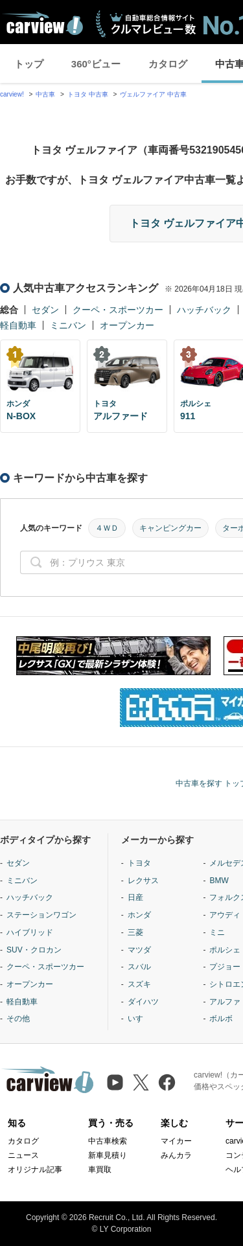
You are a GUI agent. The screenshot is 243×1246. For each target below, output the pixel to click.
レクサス (143, 880)
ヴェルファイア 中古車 (153, 94)
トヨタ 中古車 (87, 94)
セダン (45, 310)
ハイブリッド (29, 932)
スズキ (139, 984)
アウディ (224, 914)
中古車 (45, 94)
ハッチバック (204, 310)
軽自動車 (18, 325)
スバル (139, 966)
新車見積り (107, 1155)
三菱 (135, 932)
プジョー (224, 966)
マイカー (176, 1141)
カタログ (167, 63)
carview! (12, 94)
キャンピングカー (170, 528)
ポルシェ (224, 949)
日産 (135, 897)
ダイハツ (143, 1001)
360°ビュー (96, 63)
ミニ (217, 932)
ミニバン (68, 325)
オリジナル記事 (35, 1169)
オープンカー (127, 325)
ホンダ (139, 914)
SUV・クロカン (34, 949)
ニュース (23, 1155)
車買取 (99, 1169)
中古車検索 (107, 1141)
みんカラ (176, 1155)
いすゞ (139, 1018)
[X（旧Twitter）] (141, 1082)
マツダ (139, 949)
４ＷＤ (107, 528)
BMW (218, 880)
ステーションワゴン (41, 914)
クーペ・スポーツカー (118, 310)
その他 (18, 1018)
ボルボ (221, 1018)
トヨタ (139, 863)
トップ (28, 63)
